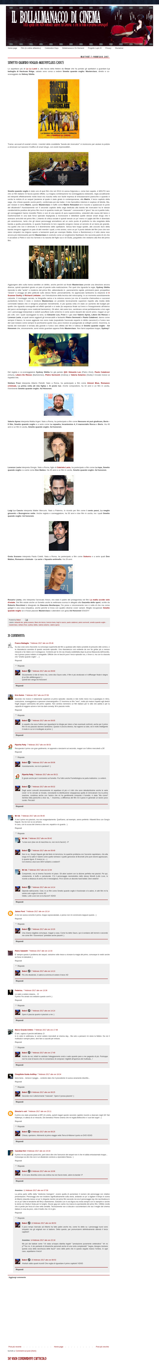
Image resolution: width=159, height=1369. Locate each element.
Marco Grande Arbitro (24, 1030)
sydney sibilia (32, 625)
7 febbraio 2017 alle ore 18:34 (49, 1074)
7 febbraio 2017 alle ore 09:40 (33, 816)
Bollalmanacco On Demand (73, 48)
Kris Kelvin (19, 695)
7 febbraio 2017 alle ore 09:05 (43, 721)
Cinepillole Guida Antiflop (26, 1074)
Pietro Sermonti (52, 375)
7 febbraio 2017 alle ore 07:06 (37, 695)
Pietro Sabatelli (21, 951)
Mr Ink (17, 816)
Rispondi (18, 661)
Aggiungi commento (17, 1277)
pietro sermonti (83, 622)
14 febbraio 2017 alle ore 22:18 (43, 1240)
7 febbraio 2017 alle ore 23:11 (39, 1111)
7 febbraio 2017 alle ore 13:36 (35, 990)
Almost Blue (93, 383)
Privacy (108, 48)
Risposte (21, 666)
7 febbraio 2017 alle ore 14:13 (43, 971)
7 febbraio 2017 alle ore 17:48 (46, 1030)
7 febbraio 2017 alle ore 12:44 (40, 870)
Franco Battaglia (22, 643)
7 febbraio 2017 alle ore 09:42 (40, 838)
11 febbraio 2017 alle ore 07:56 (35, 1190)
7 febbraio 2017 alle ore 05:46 (41, 643)
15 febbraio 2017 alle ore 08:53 (43, 1260)
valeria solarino (43, 625)
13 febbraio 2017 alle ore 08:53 (43, 1223)
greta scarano (29, 622)
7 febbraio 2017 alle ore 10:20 (43, 929)
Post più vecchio (102, 1347)
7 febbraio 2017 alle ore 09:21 (46, 774)
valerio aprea (54, 625)
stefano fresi (22, 625)
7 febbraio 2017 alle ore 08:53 (39, 745)
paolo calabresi (72, 622)
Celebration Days (52, 48)
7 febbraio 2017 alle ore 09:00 (43, 671)
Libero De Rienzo (24, 375)
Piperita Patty (20, 745)
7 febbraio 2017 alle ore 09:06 (43, 762)
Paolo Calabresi (102, 372)
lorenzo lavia (51, 622)
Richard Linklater (33, 295)
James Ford (20, 911)
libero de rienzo (40, 622)
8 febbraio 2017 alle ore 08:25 (43, 1092)
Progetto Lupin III (94, 48)
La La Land (32, 69)
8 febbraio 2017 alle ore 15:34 (38, 1151)
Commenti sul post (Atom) (26, 1351)
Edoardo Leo (75, 372)
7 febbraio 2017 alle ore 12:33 (40, 951)
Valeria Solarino (78, 375)
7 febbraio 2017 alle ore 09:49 (43, 851)
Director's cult (21, 1111)
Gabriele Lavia (63, 467)
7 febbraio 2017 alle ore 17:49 (43, 1053)
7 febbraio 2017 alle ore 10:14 (37, 911)
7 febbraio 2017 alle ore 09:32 (43, 787)
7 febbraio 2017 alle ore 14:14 (43, 887)
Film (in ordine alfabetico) (31, 48)
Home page (12, 48)
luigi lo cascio (61, 622)
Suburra (87, 556)
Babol (24, 671)
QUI (65, 372)
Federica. (19, 990)
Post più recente (14, 1347)
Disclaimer (119, 48)
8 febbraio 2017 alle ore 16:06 (43, 1171)
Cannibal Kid (20, 1151)
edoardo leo (19, 622)
